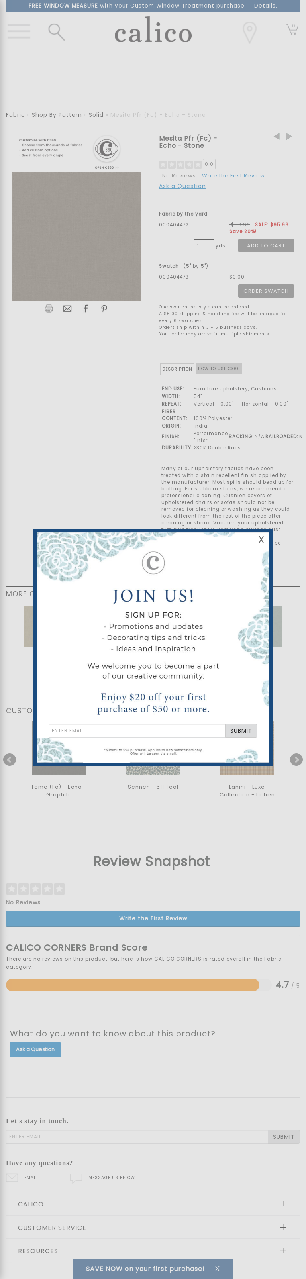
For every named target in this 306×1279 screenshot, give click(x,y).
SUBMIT (241, 731)
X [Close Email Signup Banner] (261, 540)
